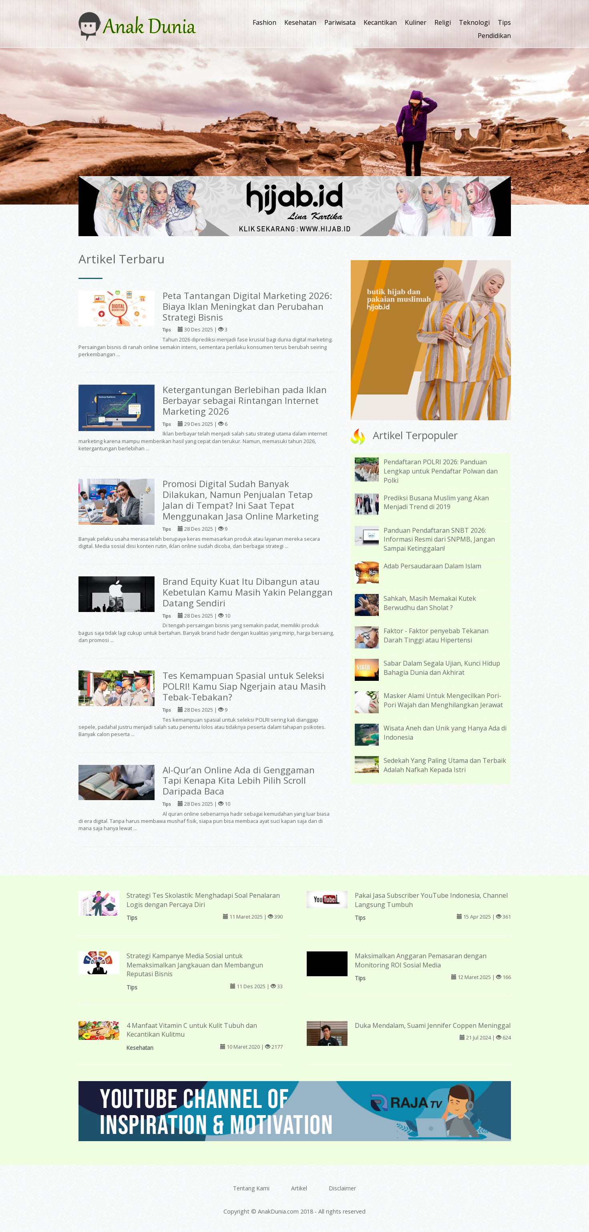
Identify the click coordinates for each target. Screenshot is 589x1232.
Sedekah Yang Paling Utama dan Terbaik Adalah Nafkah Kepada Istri (445, 765)
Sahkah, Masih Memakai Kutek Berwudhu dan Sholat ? (430, 603)
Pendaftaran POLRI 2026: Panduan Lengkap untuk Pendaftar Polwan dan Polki (441, 471)
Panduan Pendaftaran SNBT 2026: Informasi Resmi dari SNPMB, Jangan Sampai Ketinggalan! (439, 539)
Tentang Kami (251, 1188)
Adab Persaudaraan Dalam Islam (432, 566)
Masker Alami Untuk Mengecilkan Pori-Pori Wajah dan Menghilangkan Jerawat (443, 700)
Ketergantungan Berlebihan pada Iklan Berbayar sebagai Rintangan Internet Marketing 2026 (245, 400)
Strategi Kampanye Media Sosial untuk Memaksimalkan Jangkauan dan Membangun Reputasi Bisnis (195, 965)
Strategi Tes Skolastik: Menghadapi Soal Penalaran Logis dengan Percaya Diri (203, 900)
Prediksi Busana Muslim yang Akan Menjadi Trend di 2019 (436, 503)
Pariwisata (340, 22)
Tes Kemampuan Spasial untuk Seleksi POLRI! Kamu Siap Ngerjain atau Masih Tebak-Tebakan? (244, 686)
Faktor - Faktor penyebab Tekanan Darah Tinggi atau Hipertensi (436, 635)
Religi (442, 22)
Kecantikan (380, 22)
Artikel (299, 1188)
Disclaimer (342, 1188)
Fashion (264, 22)
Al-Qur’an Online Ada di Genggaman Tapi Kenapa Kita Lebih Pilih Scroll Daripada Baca (239, 781)
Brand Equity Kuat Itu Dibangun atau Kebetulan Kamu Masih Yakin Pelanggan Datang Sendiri (248, 592)
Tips (504, 22)
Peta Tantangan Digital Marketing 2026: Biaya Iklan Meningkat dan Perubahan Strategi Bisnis (247, 306)
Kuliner (415, 22)
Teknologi (474, 22)
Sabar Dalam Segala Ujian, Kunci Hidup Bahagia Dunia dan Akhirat (442, 668)
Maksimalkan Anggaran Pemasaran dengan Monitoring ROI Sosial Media (420, 960)
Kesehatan (300, 22)
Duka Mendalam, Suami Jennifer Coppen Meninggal (433, 1025)
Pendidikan (494, 35)
